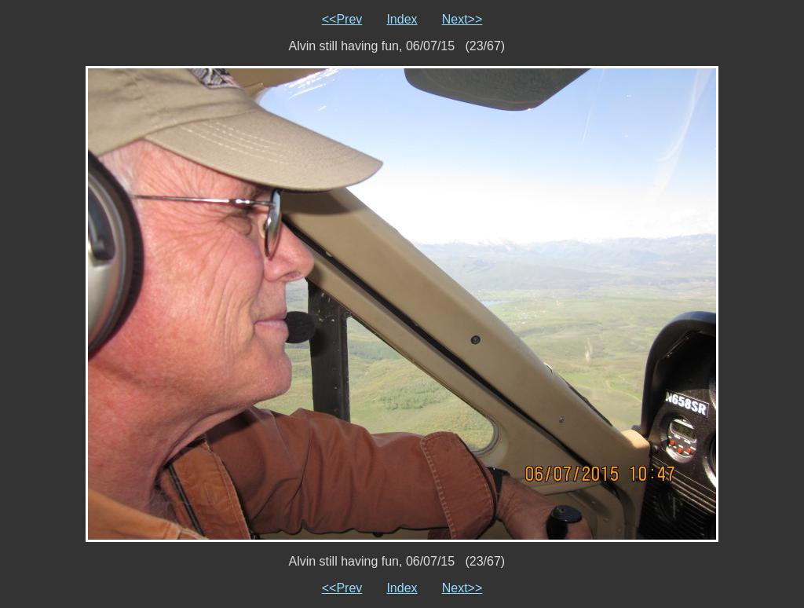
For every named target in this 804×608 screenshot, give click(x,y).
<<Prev (342, 19)
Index (401, 19)
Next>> (462, 19)
